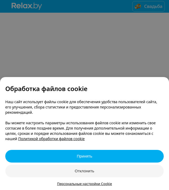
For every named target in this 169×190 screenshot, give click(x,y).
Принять (84, 156)
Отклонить (84, 171)
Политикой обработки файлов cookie (51, 138)
